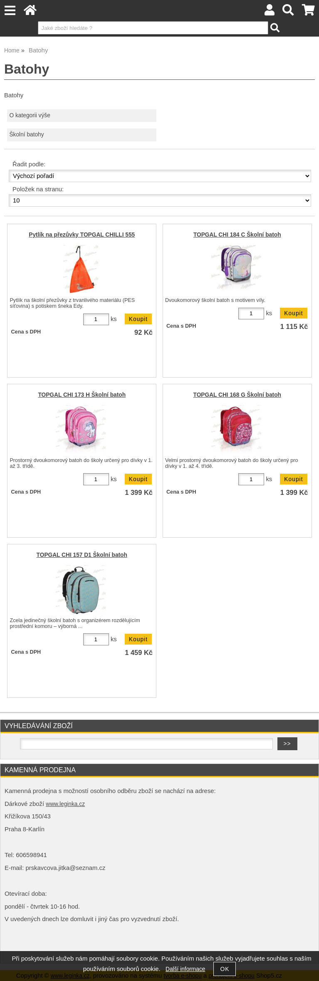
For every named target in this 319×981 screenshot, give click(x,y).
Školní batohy (26, 134)
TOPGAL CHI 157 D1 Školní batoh (82, 555)
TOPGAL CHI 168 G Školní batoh (237, 395)
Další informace (185, 969)
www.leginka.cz (65, 804)
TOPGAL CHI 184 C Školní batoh (237, 235)
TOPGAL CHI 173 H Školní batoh (82, 395)
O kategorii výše (29, 115)
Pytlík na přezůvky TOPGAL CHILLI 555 (82, 235)
